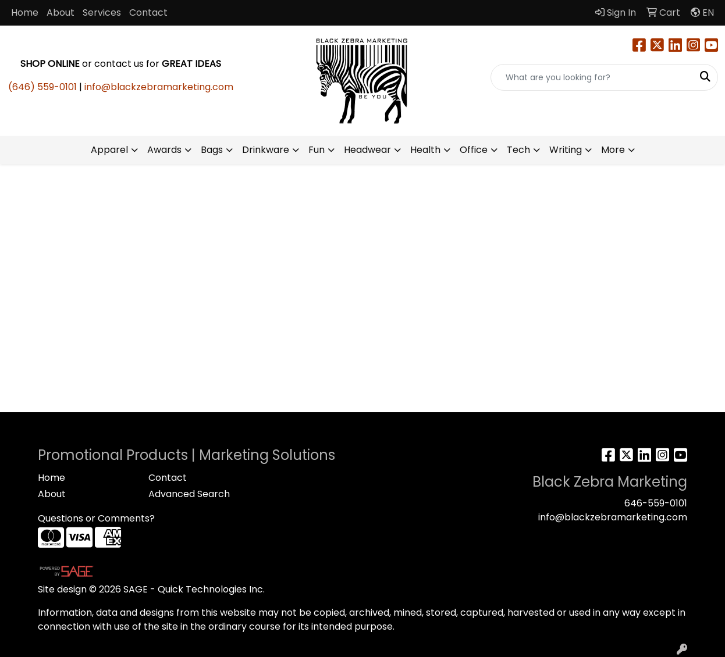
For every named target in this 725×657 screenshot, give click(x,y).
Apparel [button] (109, 149)
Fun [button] (316, 149)
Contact (148, 12)
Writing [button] (565, 149)
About (60, 12)
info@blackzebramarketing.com (158, 87)
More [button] (613, 149)
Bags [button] (212, 149)
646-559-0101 (655, 503)
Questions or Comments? (96, 518)
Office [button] (474, 149)
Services (102, 12)
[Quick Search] (592, 77)
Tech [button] (518, 149)
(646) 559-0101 (42, 87)
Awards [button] (164, 149)
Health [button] (425, 149)
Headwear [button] (367, 149)
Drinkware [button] (265, 149)
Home (24, 12)
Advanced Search (189, 494)
